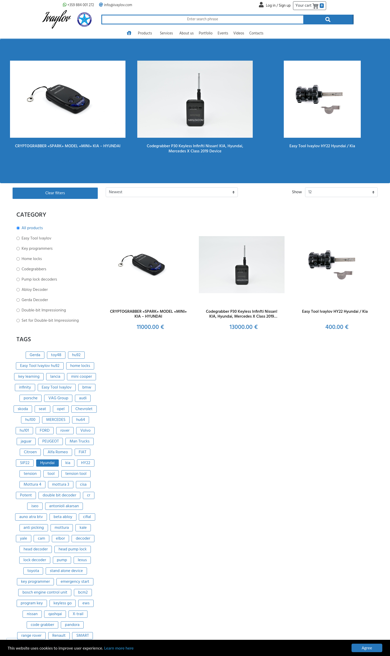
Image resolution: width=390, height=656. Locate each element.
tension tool (75, 473)
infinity (25, 387)
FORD (45, 430)
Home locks (32, 259)
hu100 (30, 420)
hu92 (76, 355)
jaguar (26, 441)
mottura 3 (60, 484)
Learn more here (119, 648)
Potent (26, 495)
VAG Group (58, 398)
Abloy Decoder (35, 290)
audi (82, 398)
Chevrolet (84, 409)
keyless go (63, 603)
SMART (82, 635)
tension (30, 473)
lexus (82, 560)
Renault (59, 635)
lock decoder (34, 560)
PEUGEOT (50, 441)
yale (23, 538)
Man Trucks (80, 441)
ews (86, 603)
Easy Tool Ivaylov (36, 238)
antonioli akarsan (64, 506)
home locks (80, 366)
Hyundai (47, 463)
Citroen (30, 452)
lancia (55, 376)
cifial (87, 517)
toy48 (56, 355)
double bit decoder (59, 495)
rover (65, 430)
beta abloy (63, 517)
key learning (29, 376)
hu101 (24, 430)
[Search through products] (202, 19)
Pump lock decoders (39, 279)
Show (297, 192)
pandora (72, 625)
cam (41, 538)
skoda (23, 409)
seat (42, 409)
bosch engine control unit (44, 592)
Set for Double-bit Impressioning (50, 321)
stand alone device (66, 571)
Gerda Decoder (35, 300)
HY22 (85, 463)
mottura (62, 527)
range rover (31, 635)
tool (51, 473)
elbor (60, 538)
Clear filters (55, 193)
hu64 (80, 420)
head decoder (36, 549)
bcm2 (83, 592)
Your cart (309, 5)
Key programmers (37, 249)
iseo (34, 506)
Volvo (85, 430)
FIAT (82, 452)
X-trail (78, 614)
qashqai (55, 614)
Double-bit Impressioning (44, 310)
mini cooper (81, 376)
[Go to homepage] (129, 34)
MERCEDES (55, 420)
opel (61, 409)
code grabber (42, 625)
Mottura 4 (32, 484)
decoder (83, 538)
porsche (30, 398)
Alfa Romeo (57, 452)
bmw (86, 387)
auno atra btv (31, 517)
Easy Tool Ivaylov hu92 (39, 366)
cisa (83, 484)
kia (67, 463)
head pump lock (73, 549)
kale (83, 527)
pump (62, 560)
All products (32, 228)
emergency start (75, 581)
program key (32, 603)
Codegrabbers (34, 269)
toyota (33, 571)
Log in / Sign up (278, 6)
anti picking (34, 527)
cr (88, 495)
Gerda (35, 355)
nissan (32, 614)
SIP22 (25, 463)
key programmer (35, 581)
